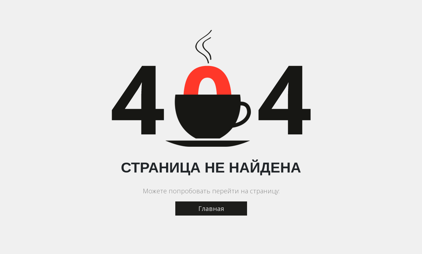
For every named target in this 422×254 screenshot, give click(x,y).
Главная (211, 208)
